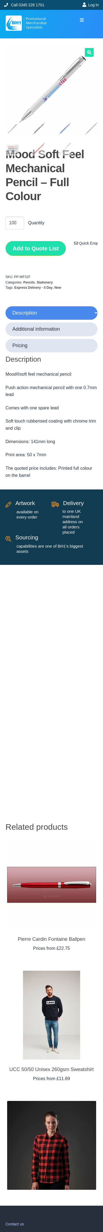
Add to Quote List (36, 248)
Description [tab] (24, 313)
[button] (82, 20)
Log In (93, 5)
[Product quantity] (14, 223)
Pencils (29, 282)
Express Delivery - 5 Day (33, 288)
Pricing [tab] (19, 345)
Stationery (45, 282)
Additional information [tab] (36, 329)
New (57, 288)
